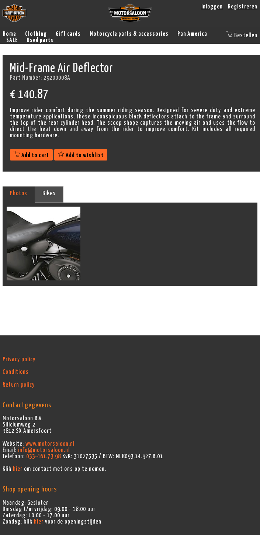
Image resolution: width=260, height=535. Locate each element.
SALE (12, 40)
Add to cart (31, 155)
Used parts (40, 40)
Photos (18, 193)
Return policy (19, 385)
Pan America (192, 34)
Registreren (242, 7)
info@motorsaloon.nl (44, 450)
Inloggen (212, 7)
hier (17, 469)
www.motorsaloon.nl (49, 444)
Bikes (49, 193)
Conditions (16, 372)
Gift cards (68, 34)
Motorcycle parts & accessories (129, 34)
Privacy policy (19, 359)
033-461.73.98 (43, 456)
